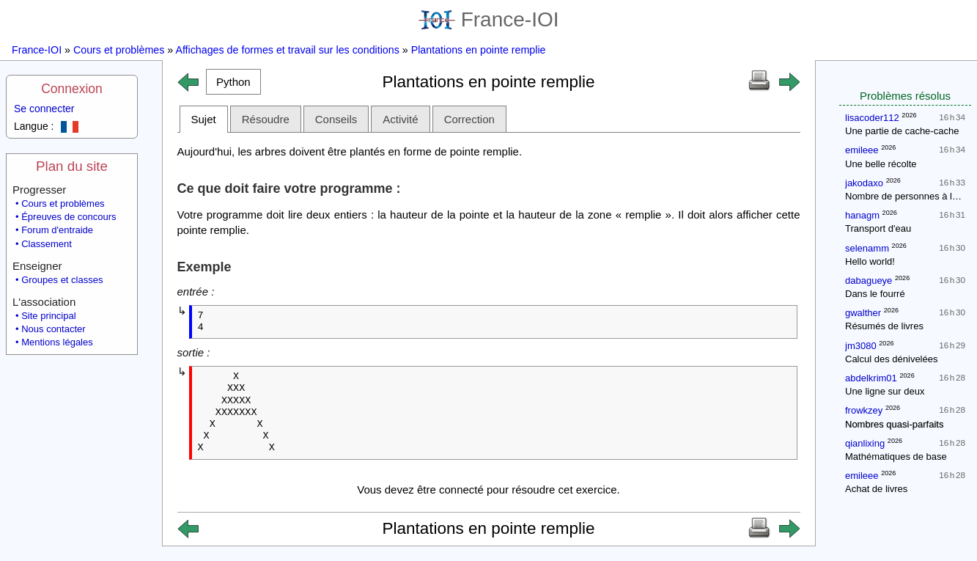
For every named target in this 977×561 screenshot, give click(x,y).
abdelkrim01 (871, 378)
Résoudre (266, 119)
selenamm (867, 248)
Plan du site (72, 166)
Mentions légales (57, 342)
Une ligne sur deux (884, 391)
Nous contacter (53, 328)
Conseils (336, 119)
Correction (469, 119)
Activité (400, 119)
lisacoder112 (872, 117)
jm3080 (861, 345)
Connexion (72, 88)
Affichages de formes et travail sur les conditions (287, 50)
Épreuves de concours (68, 216)
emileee (862, 149)
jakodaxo (864, 182)
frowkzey (863, 410)
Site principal (48, 315)
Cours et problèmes (118, 50)
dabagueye (868, 280)
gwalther (863, 312)
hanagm (862, 215)
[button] (234, 82)
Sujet (203, 119)
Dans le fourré (875, 293)
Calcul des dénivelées (891, 358)
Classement (46, 243)
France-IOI (489, 19)
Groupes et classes (62, 279)
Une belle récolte (881, 163)
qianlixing (865, 443)
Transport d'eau (878, 228)
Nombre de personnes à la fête (910, 196)
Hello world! (870, 261)
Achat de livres (876, 488)
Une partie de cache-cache (902, 130)
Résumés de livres (884, 325)
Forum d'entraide (57, 229)
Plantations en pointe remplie (478, 50)
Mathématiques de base (896, 456)
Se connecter (44, 108)
